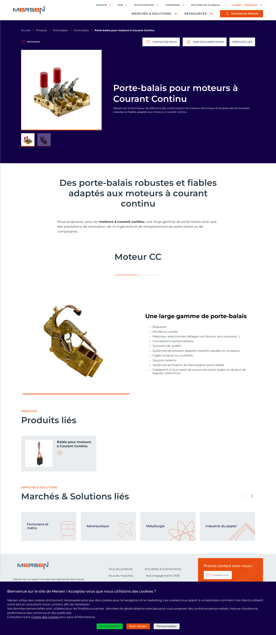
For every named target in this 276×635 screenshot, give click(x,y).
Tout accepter (109, 626)
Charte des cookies (45, 617)
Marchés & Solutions (151, 13)
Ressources (195, 13)
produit (245, 13)
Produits (41, 30)
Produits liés (242, 42)
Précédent (33, 42)
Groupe (101, 5)
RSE (120, 5)
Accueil (25, 30)
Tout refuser (138, 626)
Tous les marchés (120, 575)
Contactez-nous (161, 42)
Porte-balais (60, 30)
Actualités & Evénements (163, 569)
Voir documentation (205, 42)
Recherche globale (205, 5)
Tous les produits (120, 569)
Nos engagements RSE (163, 575)
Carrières (172, 5)
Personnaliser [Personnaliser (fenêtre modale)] (167, 626)
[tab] (126, 273)
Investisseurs (144, 5)
